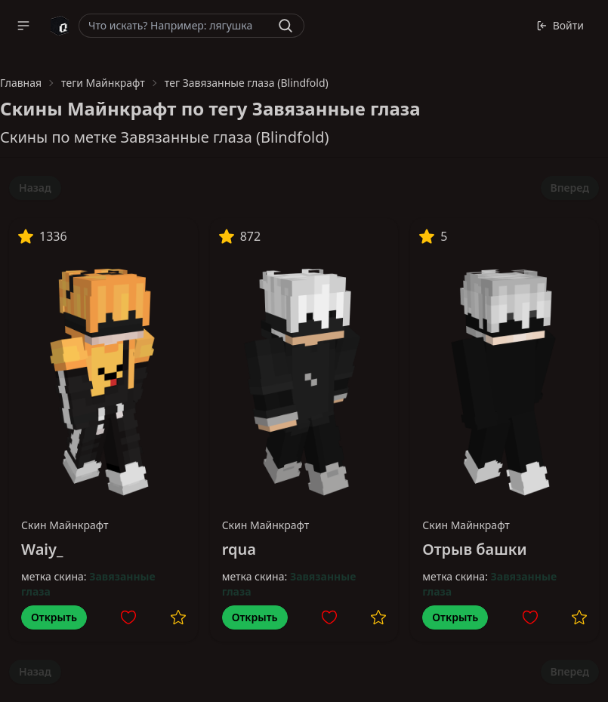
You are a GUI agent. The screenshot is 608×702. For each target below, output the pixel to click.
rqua (239, 549)
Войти (560, 25)
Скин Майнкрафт (65, 525)
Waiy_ (42, 549)
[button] (23, 26)
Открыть (54, 617)
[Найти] (285, 26)
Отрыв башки (474, 549)
